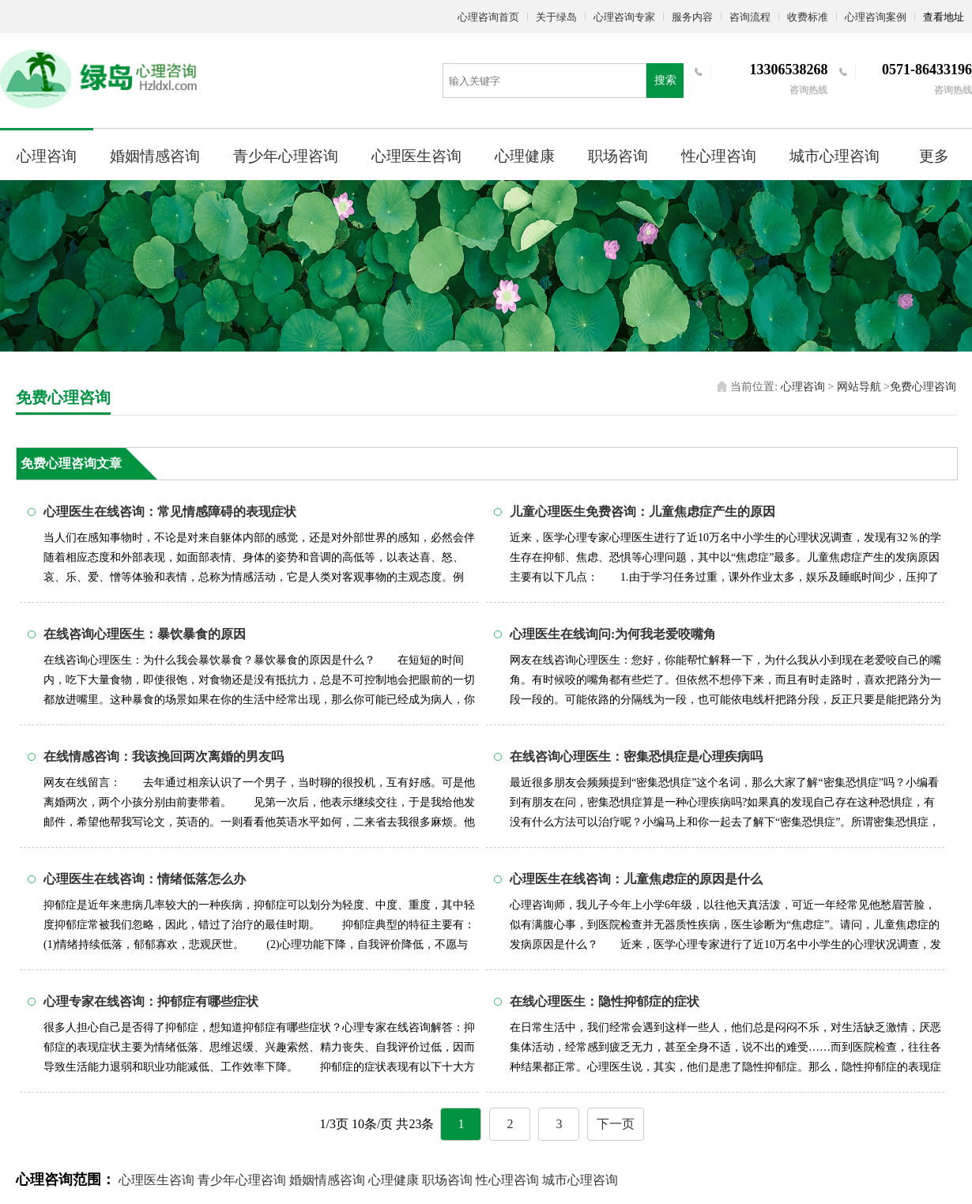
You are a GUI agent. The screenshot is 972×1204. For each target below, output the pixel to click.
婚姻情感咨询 (155, 156)
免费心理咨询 (923, 387)
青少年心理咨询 (285, 156)
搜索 (665, 80)
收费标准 (807, 17)
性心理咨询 (718, 156)
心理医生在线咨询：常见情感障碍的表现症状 (169, 511)
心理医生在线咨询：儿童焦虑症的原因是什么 (636, 879)
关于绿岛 (556, 17)
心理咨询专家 (624, 17)
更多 (934, 156)
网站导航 (859, 387)
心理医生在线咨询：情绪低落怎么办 (144, 879)
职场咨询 (618, 156)
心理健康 (525, 156)
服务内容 (692, 17)
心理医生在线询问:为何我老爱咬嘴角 (613, 634)
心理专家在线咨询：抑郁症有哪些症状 (150, 1001)
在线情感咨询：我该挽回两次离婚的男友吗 (163, 756)
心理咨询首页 (488, 17)
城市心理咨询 (834, 156)
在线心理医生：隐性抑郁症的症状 (604, 1001)
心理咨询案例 (875, 17)
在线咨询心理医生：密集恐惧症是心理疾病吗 (636, 756)
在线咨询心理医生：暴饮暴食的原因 (144, 634)
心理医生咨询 (416, 156)
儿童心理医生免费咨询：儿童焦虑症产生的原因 (642, 511)
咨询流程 (749, 17)
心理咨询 (47, 156)
